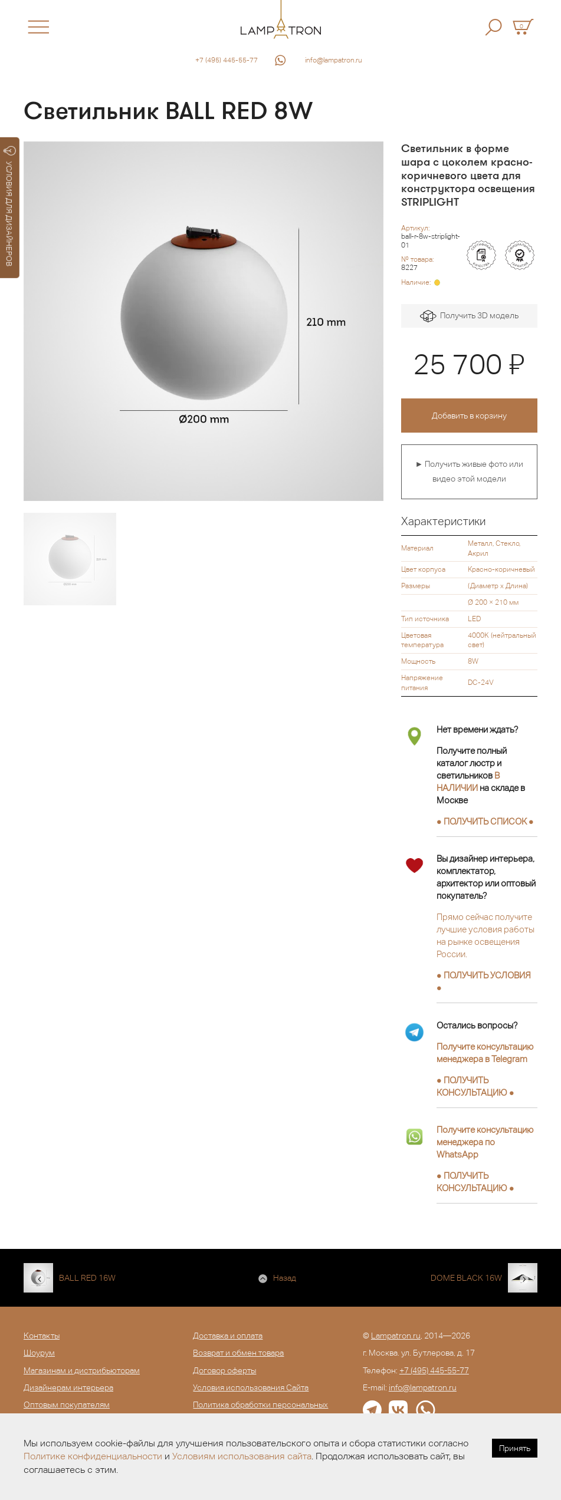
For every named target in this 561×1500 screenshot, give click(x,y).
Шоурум (39, 1352)
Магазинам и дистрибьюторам (82, 1370)
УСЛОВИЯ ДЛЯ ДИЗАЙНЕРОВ (10, 206)
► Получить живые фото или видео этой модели (469, 471)
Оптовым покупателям (67, 1404)
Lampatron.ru (396, 1335)
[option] (203, 321)
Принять (514, 1448)
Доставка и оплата (228, 1335)
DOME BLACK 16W (466, 1278)
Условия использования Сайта (251, 1387)
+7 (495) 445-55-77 (226, 60)
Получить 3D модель (469, 316)
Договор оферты (224, 1370)
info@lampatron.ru (333, 60)
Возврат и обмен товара (238, 1352)
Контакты (42, 1335)
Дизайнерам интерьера (68, 1387)
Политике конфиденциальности (93, 1456)
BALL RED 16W (87, 1278)
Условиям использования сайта (241, 1456)
